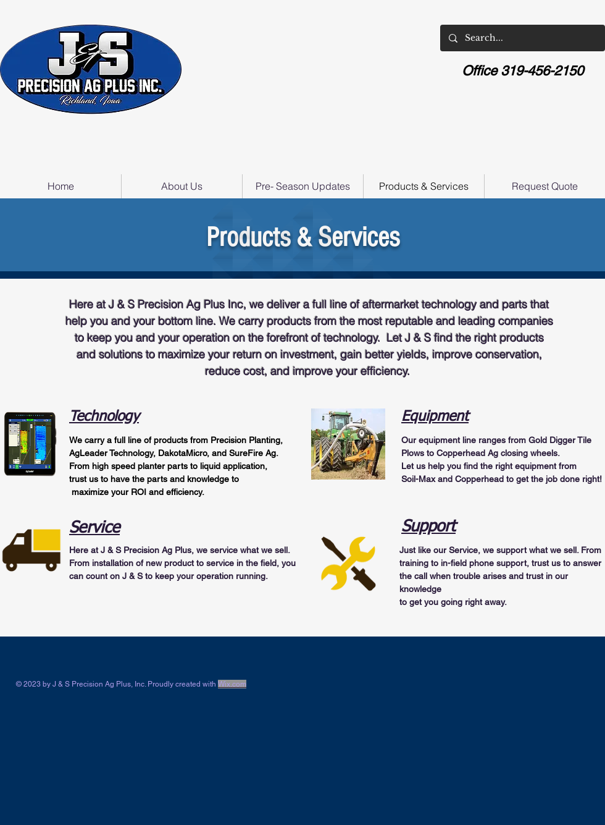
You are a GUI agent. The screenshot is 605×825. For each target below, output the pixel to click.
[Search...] (522, 38)
